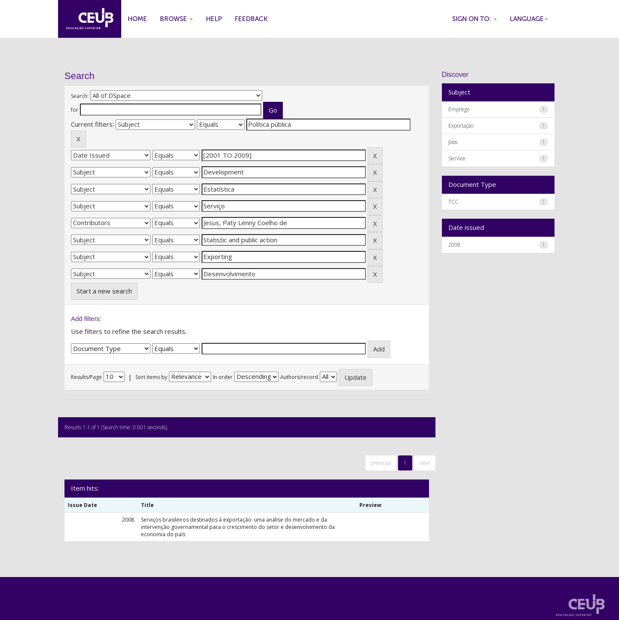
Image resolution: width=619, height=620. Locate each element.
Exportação (460, 125)
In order (223, 377)
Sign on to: (474, 19)
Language (529, 19)
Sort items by (151, 377)
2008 (454, 244)
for (74, 109)
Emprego (458, 109)
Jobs (452, 142)
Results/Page (86, 377)
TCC (453, 201)
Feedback (251, 19)
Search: (80, 96)
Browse (176, 19)
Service (457, 158)
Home (137, 19)
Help (214, 19)
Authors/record (299, 377)
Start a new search (104, 291)
